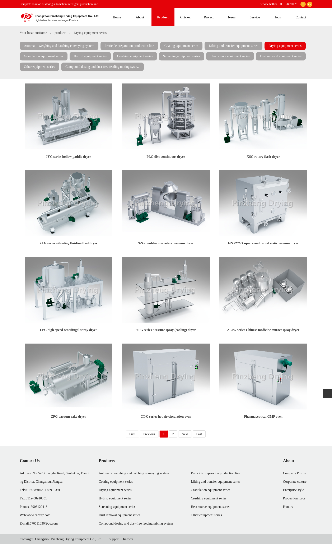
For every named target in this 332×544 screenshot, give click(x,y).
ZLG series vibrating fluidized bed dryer (68, 243)
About (140, 17)
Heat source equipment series (230, 56)
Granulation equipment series (43, 56)
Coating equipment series (181, 45)
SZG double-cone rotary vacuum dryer (166, 243)
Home (117, 17)
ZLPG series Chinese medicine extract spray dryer (263, 330)
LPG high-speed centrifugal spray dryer (68, 330)
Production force (294, 498)
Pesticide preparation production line (129, 45)
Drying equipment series (90, 33)
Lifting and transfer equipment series (233, 45)
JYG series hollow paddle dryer (68, 156)
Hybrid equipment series (90, 56)
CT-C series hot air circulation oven (165, 416)
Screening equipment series (181, 56)
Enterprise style (293, 490)
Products (107, 460)
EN (309, 4)
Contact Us (30, 460)
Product (163, 17)
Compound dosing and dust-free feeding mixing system (136, 523)
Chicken (185, 17)
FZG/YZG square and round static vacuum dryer (263, 243)
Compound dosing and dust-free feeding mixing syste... (102, 66)
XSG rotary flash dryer (263, 156)
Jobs (278, 17)
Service (255, 17)
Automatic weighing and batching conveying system (59, 45)
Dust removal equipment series (281, 56)
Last (199, 434)
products (60, 33)
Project (209, 17)
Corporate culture (295, 481)
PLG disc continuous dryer (166, 156)
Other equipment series (39, 66)
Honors (288, 506)
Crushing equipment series (135, 56)
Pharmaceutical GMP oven (263, 416)
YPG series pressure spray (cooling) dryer (166, 330)
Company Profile (294, 473)
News (231, 17)
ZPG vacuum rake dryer (68, 416)
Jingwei (128, 539)
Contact (301, 17)
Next (185, 434)
